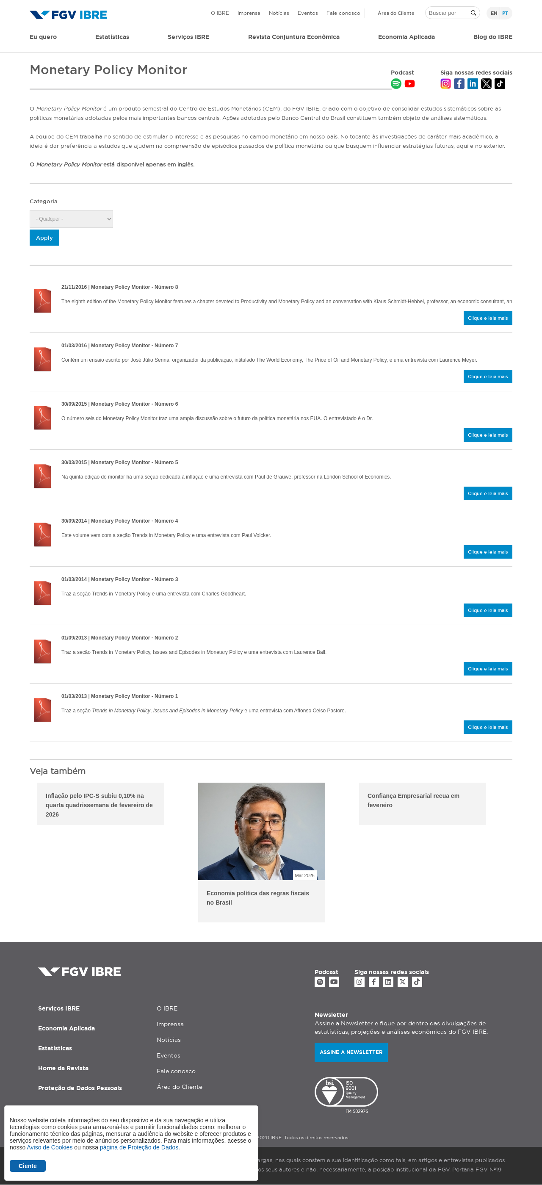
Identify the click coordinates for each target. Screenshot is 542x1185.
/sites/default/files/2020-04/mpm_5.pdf (42, 476)
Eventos (308, 13)
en (494, 13)
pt (505, 13)
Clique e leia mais (488, 318)
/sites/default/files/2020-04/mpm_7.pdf (42, 359)
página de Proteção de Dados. (140, 1147)
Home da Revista (63, 1068)
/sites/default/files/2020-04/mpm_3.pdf (42, 593)
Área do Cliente (396, 13)
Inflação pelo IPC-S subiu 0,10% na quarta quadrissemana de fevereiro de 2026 (99, 805)
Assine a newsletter (351, 1052)
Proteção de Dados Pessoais (80, 1088)
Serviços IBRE (59, 1008)
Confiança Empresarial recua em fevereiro (413, 800)
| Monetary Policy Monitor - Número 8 (119, 287)
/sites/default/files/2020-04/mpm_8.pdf (42, 301)
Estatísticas (112, 36)
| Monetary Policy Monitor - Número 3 (119, 579)
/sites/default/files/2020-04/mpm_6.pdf (42, 418)
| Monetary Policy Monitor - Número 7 (119, 346)
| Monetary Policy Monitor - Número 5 (119, 462)
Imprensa (249, 13)
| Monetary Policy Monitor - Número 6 (119, 404)
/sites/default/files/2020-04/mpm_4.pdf (42, 535)
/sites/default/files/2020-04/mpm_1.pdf (42, 710)
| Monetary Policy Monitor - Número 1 (119, 696)
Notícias (279, 13)
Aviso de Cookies (49, 1147)
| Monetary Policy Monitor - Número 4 (119, 521)
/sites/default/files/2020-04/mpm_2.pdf (42, 651)
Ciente (28, 1166)
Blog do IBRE (492, 36)
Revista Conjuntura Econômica (294, 36)
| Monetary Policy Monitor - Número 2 (119, 638)
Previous (23, 854)
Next (518, 854)
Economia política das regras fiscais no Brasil (258, 898)
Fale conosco (343, 13)
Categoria (44, 201)
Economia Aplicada (66, 1028)
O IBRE (220, 13)
